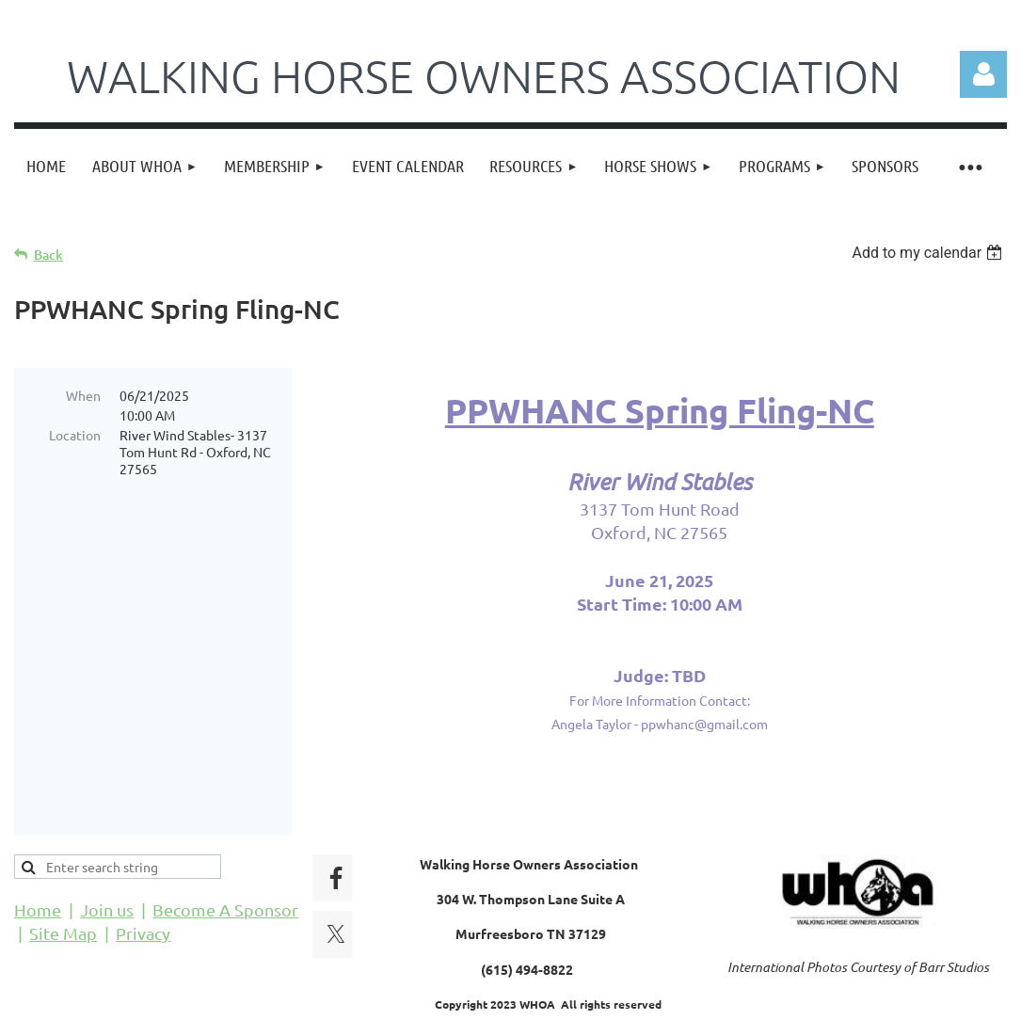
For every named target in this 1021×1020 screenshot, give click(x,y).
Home (37, 851)
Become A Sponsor (225, 851)
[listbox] (929, 252)
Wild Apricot (782, 997)
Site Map (63, 875)
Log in (983, 74)
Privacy (143, 875)
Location (75, 434)
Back (48, 254)
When (83, 395)
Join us (107, 851)
